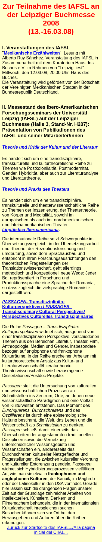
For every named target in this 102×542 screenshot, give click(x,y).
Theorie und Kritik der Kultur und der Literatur (49, 147)
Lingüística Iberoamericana (30, 229)
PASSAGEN (14, 301)
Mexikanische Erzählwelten (32, 53)
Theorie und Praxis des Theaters (35, 189)
